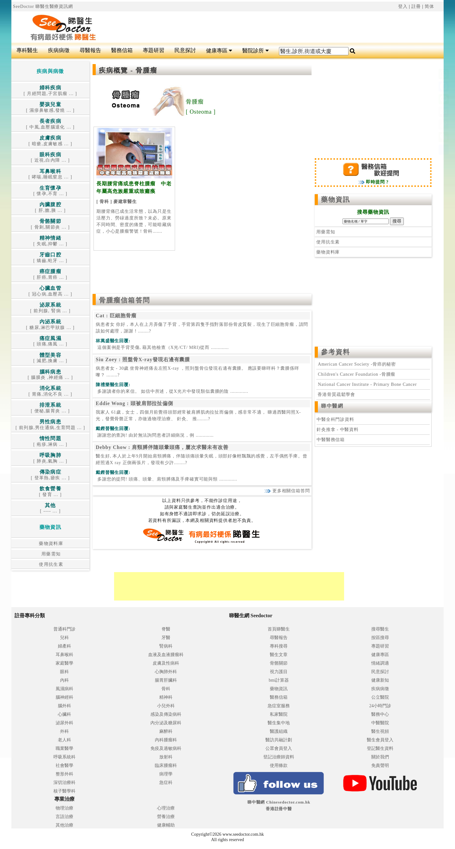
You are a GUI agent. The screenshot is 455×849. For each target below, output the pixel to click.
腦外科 (64, 705)
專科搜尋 (279, 646)
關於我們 (380, 757)
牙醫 (165, 637)
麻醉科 (166, 731)
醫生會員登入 (380, 740)
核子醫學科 (64, 791)
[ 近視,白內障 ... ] (50, 157)
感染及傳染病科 (165, 714)
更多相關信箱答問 (287, 490)
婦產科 (64, 646)
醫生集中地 (279, 722)
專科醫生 (27, 50)
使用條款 (279, 765)
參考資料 (335, 352)
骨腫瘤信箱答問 (124, 300)
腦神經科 (64, 697)
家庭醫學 (64, 663)
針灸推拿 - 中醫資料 (338, 429)
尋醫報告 (90, 50)
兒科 (64, 637)
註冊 (416, 6)
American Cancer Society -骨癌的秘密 (357, 364)
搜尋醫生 (380, 629)
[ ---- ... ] (50, 508)
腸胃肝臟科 (166, 680)
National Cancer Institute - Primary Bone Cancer (367, 384)
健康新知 (380, 680)
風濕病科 (64, 688)
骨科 (165, 688)
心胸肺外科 (166, 671)
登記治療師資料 (278, 757)
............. (162, 347)
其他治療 (64, 825)
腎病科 (166, 646)
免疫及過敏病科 (165, 748)
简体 (429, 6)
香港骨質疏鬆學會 (335, 394)
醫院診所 (255, 51)
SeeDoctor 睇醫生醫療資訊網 (43, 6)
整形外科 (64, 774)
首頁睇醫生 (279, 629)
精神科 (166, 697)
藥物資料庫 (50, 543)
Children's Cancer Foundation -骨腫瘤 (356, 374)
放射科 (166, 757)
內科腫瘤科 (166, 740)
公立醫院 (380, 697)
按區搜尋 (380, 637)
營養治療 (166, 816)
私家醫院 (279, 714)
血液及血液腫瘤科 (166, 654)
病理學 (166, 774)
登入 (403, 6)
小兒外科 (166, 705)
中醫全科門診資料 (335, 419)
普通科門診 (64, 629)
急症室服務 (279, 705)
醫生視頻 (380, 731)
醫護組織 (279, 731)
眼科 (64, 671)
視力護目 (279, 671)
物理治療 (64, 808)
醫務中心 (380, 714)
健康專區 (219, 51)
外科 (64, 731)
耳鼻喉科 (64, 654)
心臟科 (64, 714)
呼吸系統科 (64, 757)
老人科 (64, 740)
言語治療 (64, 816)
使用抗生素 (50, 564)
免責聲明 (380, 765)
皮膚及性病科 (166, 663)
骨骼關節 (279, 663)
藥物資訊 (335, 199)
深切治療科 (64, 782)
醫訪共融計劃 (278, 740)
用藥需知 (50, 554)
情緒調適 (380, 663)
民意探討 (185, 50)
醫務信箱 (122, 50)
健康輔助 (166, 825)
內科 (64, 680)
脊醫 (165, 629)
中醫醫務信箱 (331, 439)
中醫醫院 (380, 722)
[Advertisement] (264, 27)
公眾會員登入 (278, 748)
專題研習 (153, 50)
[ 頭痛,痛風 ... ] (50, 341)
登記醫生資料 (380, 748)
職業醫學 (64, 748)
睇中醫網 (332, 406)
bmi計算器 (279, 680)
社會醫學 (64, 765)
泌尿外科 (64, 722)
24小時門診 (380, 705)
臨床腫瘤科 (166, 765)
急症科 (166, 782)
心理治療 (166, 808)
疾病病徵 (59, 50)
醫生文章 (279, 654)
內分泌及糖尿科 (165, 722)
